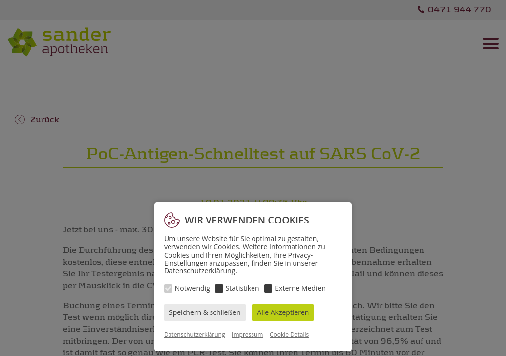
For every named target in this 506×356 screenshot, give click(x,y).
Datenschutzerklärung (199, 270)
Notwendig (192, 288)
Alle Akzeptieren (283, 312)
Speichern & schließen (205, 312)
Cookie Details (289, 334)
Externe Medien (300, 288)
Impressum (247, 334)
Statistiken (242, 288)
